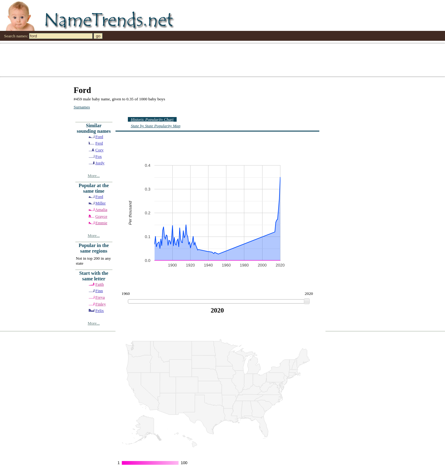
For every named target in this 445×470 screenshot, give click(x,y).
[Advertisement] (185, 59)
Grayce (101, 216)
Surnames (82, 107)
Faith (99, 284)
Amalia (101, 209)
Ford (99, 136)
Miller (100, 203)
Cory (99, 150)
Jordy (100, 163)
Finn (99, 290)
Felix (99, 310)
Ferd (99, 143)
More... (94, 175)
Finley (100, 304)
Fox (98, 156)
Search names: (16, 36)
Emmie (101, 222)
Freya (100, 297)
